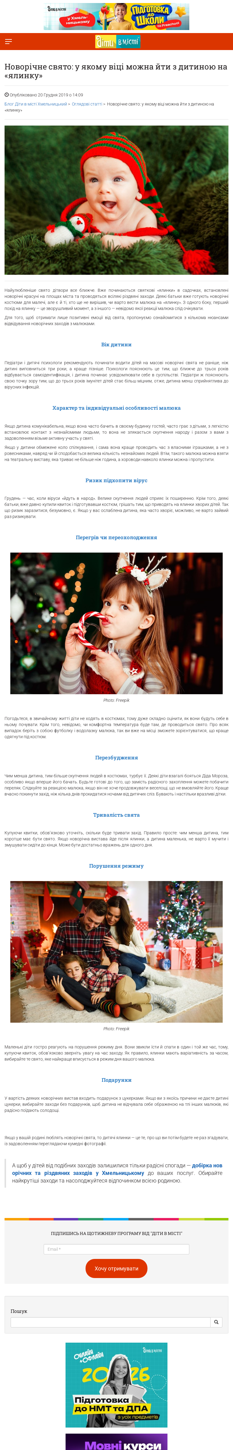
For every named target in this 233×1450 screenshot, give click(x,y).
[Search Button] (216, 1322)
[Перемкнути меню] (8, 41)
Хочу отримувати (116, 1268)
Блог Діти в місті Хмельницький (36, 104)
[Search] (111, 1322)
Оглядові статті (87, 104)
